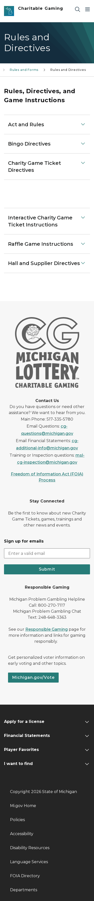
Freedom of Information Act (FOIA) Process (47, 477)
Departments (23, 889)
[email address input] (47, 553)
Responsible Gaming (46, 629)
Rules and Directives (68, 70)
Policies (17, 819)
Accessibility (21, 833)
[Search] (77, 9)
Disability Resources (29, 847)
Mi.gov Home (23, 805)
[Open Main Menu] (87, 9)
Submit (47, 569)
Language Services (29, 861)
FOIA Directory (25, 875)
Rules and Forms (24, 70)
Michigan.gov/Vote (33, 677)
